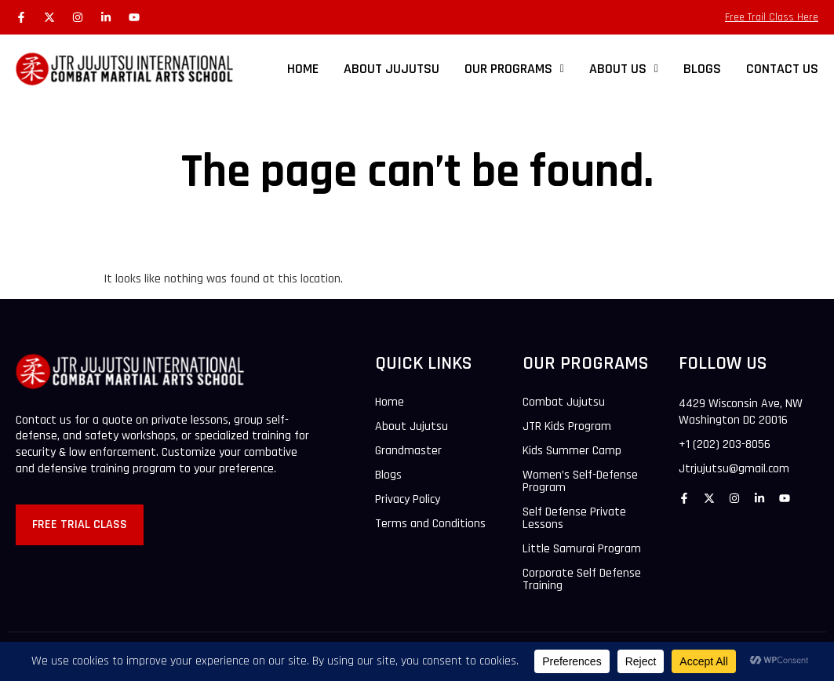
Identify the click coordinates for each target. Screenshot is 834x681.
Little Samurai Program (582, 549)
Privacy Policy (407, 499)
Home (389, 402)
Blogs (388, 475)
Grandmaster (408, 451)
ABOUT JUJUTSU (391, 69)
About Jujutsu (411, 427)
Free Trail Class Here (771, 17)
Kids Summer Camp (572, 451)
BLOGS (702, 69)
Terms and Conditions (430, 524)
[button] (514, 69)
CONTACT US (782, 69)
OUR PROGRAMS (514, 69)
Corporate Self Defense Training (582, 579)
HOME (303, 69)
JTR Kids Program (567, 427)
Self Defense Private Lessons (574, 518)
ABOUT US (623, 69)
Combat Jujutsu (564, 402)
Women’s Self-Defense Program (580, 481)
